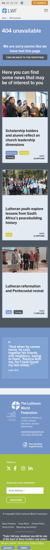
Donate (41, 2)
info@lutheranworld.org (32, 431)
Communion (12, 153)
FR (16, 2)
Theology (10, 157)
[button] (22, 3)
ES (12, 2)
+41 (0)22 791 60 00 (31, 434)
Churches (24, 153)
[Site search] (39, 10)
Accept (8, 547)
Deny (24, 548)
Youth (9, 235)
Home (4, 18)
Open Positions (9, 523)
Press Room (23, 523)
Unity (9, 312)
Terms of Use (8, 527)
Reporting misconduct (26, 527)
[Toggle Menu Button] (46, 10)
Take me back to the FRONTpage (25, 57)
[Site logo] (9, 10)
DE (7, 2)
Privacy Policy (38, 523)
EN (3, 2)
